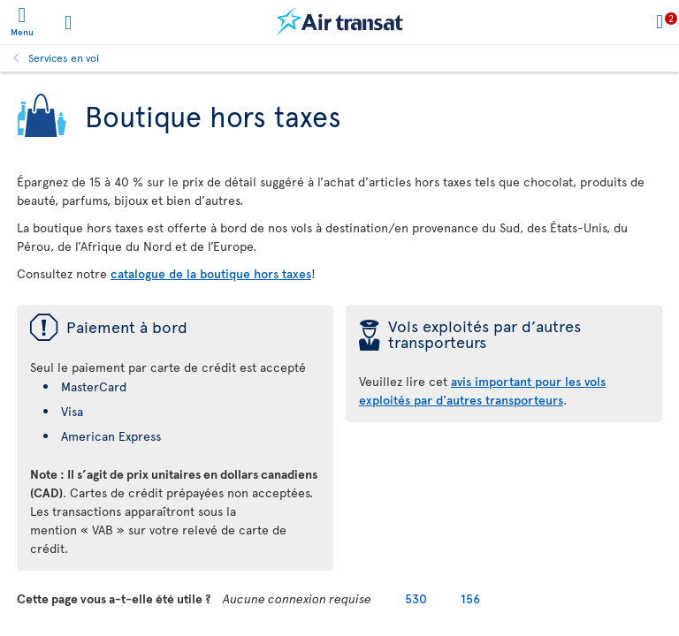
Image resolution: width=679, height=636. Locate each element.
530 (416, 598)
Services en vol (63, 57)
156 (470, 598)
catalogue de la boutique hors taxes (211, 273)
